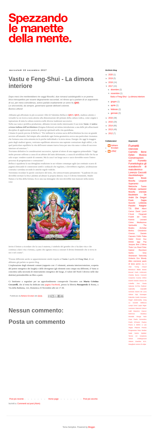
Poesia (144, 327)
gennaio (114, 113)
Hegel (131, 300)
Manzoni (138, 308)
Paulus (144, 322)
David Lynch (141, 211)
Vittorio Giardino (135, 341)
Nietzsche (133, 186)
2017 (110, 86)
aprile (113, 105)
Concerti (143, 275)
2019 (110, 78)
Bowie (144, 269)
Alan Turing (134, 267)
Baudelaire (133, 195)
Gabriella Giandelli (138, 289)
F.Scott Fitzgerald (138, 214)
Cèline (144, 278)
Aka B (144, 264)
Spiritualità (133, 225)
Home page (53, 399)
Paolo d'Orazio (134, 322)
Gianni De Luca (140, 292)
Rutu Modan (142, 330)
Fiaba (144, 236)
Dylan (132, 155)
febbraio (114, 109)
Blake (139, 269)
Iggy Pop (141, 242)
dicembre (115, 89)
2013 (110, 129)
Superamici (133, 183)
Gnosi (138, 239)
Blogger (91, 427)
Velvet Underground (138, 338)
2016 (110, 118)
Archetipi (143, 228)
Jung (144, 300)
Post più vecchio (90, 399)
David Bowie (138, 178)
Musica (142, 155)
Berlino (131, 231)
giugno (114, 101)
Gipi (136, 294)
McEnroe (132, 314)
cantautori (142, 189)
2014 (110, 126)
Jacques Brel (134, 244)
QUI (71, 115)
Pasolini (132, 206)
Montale (131, 316)
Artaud (144, 267)
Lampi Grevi (133, 305)
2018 (110, 82)
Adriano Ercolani (114, 146)
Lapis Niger (142, 305)
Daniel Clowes (134, 280)
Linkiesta (142, 203)
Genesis (131, 292)
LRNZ (113, 151)
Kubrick (131, 220)
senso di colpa (141, 344)
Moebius (143, 314)
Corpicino (132, 278)
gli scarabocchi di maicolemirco (138, 166)
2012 (110, 133)
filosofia (132, 181)
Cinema (132, 233)
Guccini (132, 203)
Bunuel (131, 272)
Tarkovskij (142, 256)
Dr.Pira (137, 286)
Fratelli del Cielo (138, 217)
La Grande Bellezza (138, 303)
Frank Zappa (138, 200)
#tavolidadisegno (136, 175)
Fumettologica (136, 163)
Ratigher (142, 206)
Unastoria (143, 336)
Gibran (131, 294)
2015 (110, 122)
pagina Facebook (52, 284)
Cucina (138, 278)
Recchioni (142, 250)
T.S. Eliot (134, 208)
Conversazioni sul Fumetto (138, 159)
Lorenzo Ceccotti (138, 172)
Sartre (136, 333)
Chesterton (142, 231)
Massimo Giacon (139, 311)
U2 (136, 336)
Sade (130, 333)
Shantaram (133, 256)
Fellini (139, 236)
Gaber (131, 239)
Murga (138, 316)
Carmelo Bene (138, 152)
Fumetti (134, 145)
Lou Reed (138, 247)
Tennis (131, 336)
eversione (137, 261)
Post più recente (16, 399)
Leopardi (142, 181)
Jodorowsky (138, 300)
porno (138, 264)
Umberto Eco (134, 258)
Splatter (143, 333)
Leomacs (132, 308)
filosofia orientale (138, 192)
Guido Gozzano (140, 297)
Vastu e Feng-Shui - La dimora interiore (127, 97)
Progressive (133, 330)
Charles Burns (134, 275)
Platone (137, 327)
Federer (143, 286)
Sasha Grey (138, 253)
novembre (115, 93)
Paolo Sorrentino (140, 319)
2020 (110, 74)
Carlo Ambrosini (140, 272)
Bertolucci (132, 269)
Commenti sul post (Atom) (28, 403)
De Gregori (141, 197)
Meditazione (141, 222)
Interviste (133, 149)
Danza (141, 280)
